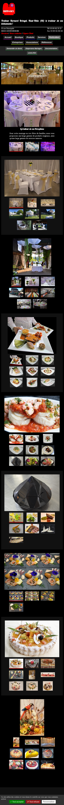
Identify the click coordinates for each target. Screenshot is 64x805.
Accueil (8, 37)
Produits (30, 37)
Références (47, 42)
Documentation (51, 48)
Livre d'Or (32, 53)
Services (42, 37)
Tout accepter (17, 802)
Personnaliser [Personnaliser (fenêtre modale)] (49, 802)
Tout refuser (33, 802)
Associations (32, 42)
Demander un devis (14, 48)
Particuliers (54, 37)
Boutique (19, 37)
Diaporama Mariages (34, 48)
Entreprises (17, 42)
